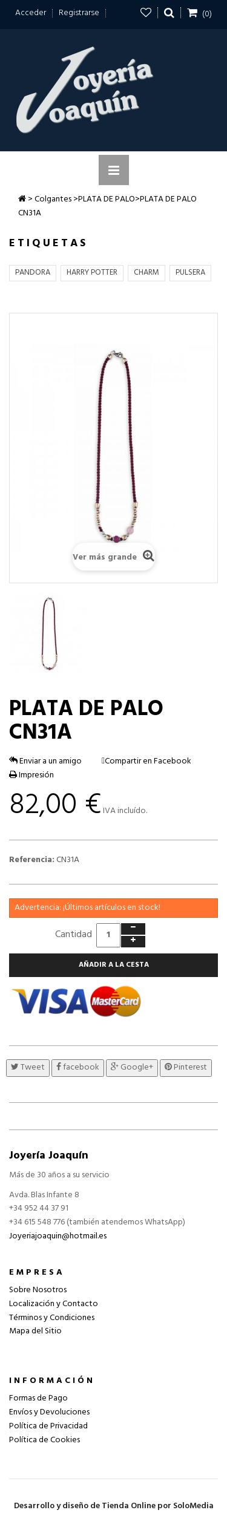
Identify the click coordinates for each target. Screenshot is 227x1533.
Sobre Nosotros (38, 1290)
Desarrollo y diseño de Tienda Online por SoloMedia (114, 1506)
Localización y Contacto (53, 1304)
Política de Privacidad (48, 1426)
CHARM (146, 272)
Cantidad (73, 935)
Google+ (132, 1067)
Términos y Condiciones (51, 1318)
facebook (77, 1067)
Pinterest (186, 1067)
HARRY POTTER (92, 272)
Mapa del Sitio (35, 1331)
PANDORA (32, 272)
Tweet (28, 1067)
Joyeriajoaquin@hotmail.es (58, 1236)
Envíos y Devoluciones (49, 1412)
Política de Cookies (44, 1440)
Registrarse (79, 13)
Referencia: (31, 860)
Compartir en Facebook (148, 761)
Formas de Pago (38, 1398)
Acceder (30, 13)
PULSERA (190, 272)
